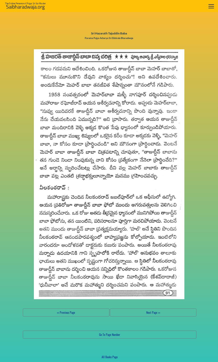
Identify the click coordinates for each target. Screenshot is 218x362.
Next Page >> (153, 312)
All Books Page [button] (110, 357)
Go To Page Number (109, 334)
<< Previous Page (66, 312)
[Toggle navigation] (211, 6)
